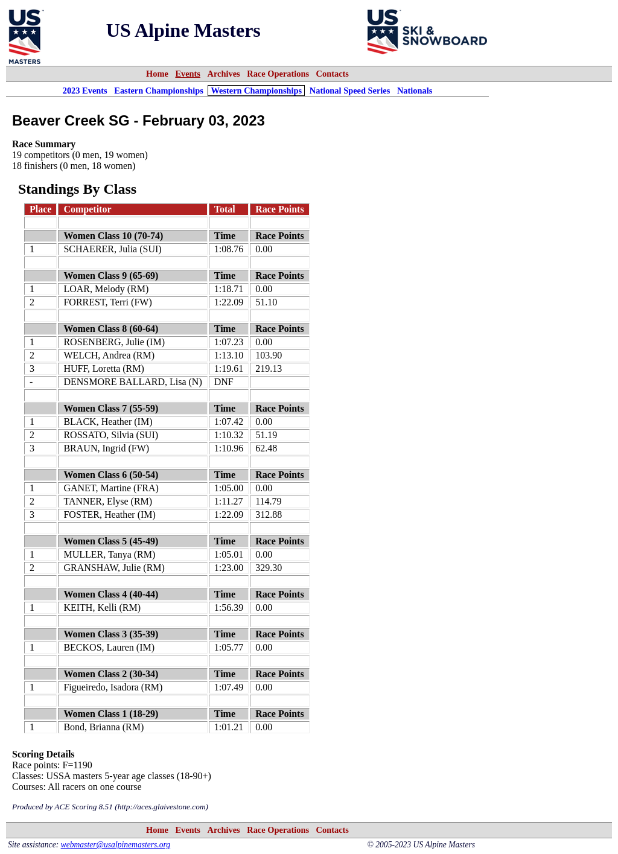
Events (187, 73)
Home (157, 73)
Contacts (332, 73)
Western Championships (256, 90)
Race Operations (278, 73)
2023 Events (85, 90)
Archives (224, 73)
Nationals (414, 90)
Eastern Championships (158, 90)
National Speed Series (350, 90)
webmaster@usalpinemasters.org (116, 844)
